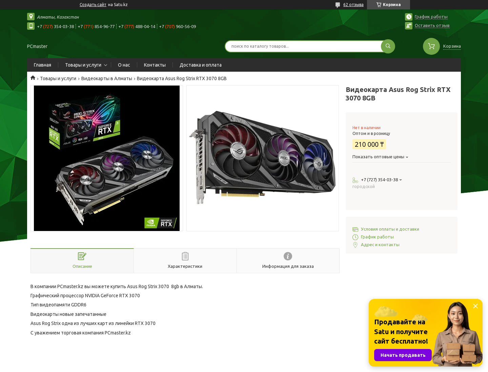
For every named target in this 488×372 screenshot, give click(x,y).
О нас (124, 65)
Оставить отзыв (432, 25)
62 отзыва (353, 4)
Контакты (155, 65)
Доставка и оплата (201, 65)
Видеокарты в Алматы (106, 78)
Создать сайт (93, 4)
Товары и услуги (83, 65)
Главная (42, 65)
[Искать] (388, 46)
